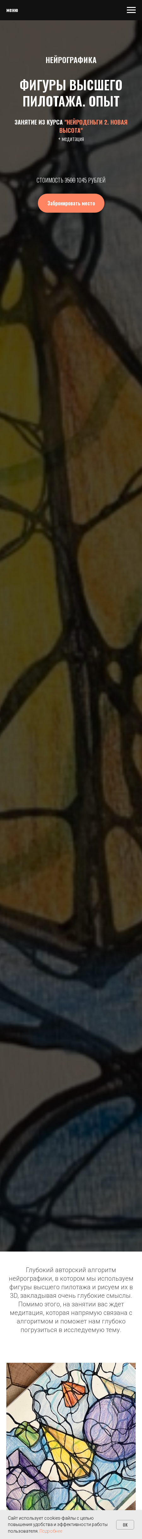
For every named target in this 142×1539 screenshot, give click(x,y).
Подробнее (50, 1531)
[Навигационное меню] (131, 10)
